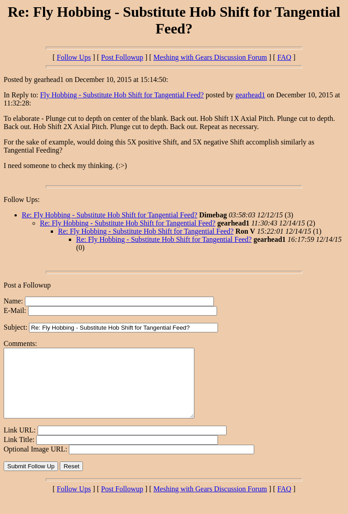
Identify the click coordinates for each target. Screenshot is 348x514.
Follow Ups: (22, 199)
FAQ (284, 57)
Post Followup (122, 57)
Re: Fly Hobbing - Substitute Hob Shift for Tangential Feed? (109, 215)
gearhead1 (250, 95)
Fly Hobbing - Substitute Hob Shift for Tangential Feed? (121, 95)
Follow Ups (74, 57)
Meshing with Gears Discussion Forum (210, 57)
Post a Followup (27, 285)
